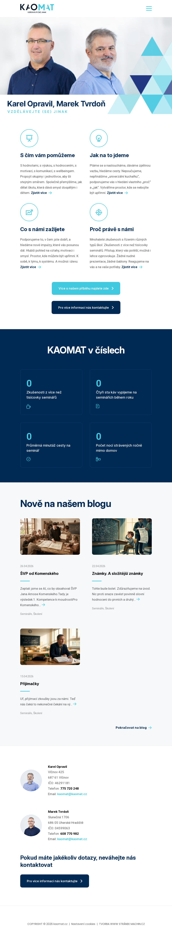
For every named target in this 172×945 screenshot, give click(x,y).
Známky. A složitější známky (117, 575)
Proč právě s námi (112, 229)
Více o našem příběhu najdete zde (86, 289)
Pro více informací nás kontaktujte (86, 309)
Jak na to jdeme (109, 155)
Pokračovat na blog (134, 730)
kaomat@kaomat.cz (72, 796)
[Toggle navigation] (148, 8)
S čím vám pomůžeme (47, 155)
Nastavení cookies (83, 927)
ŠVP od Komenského (39, 575)
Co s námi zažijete (42, 229)
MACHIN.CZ (138, 927)
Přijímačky (29, 686)
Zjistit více (41, 193)
